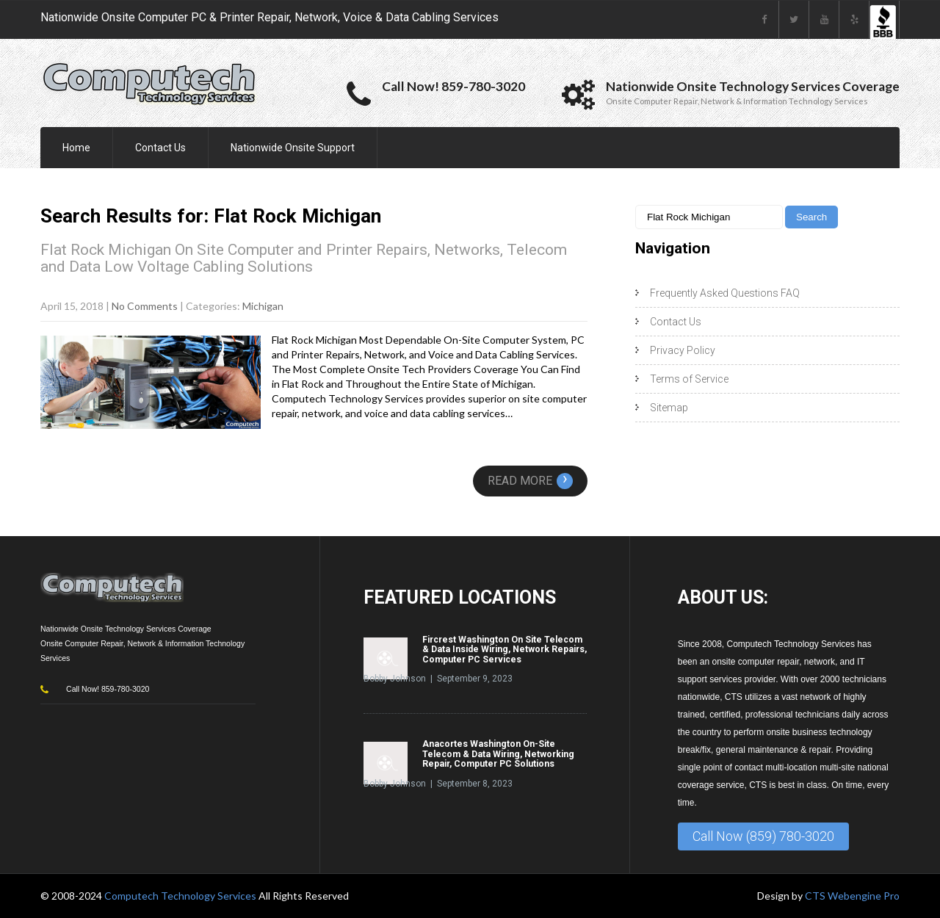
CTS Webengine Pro (852, 895)
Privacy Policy (682, 350)
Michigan (262, 306)
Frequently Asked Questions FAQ (725, 293)
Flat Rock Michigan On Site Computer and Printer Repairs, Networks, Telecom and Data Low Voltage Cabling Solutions (303, 258)
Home (76, 147)
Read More (530, 481)
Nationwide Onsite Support (293, 147)
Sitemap (669, 407)
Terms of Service (689, 379)
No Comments (145, 306)
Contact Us (160, 147)
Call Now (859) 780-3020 (763, 836)
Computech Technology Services (181, 895)
